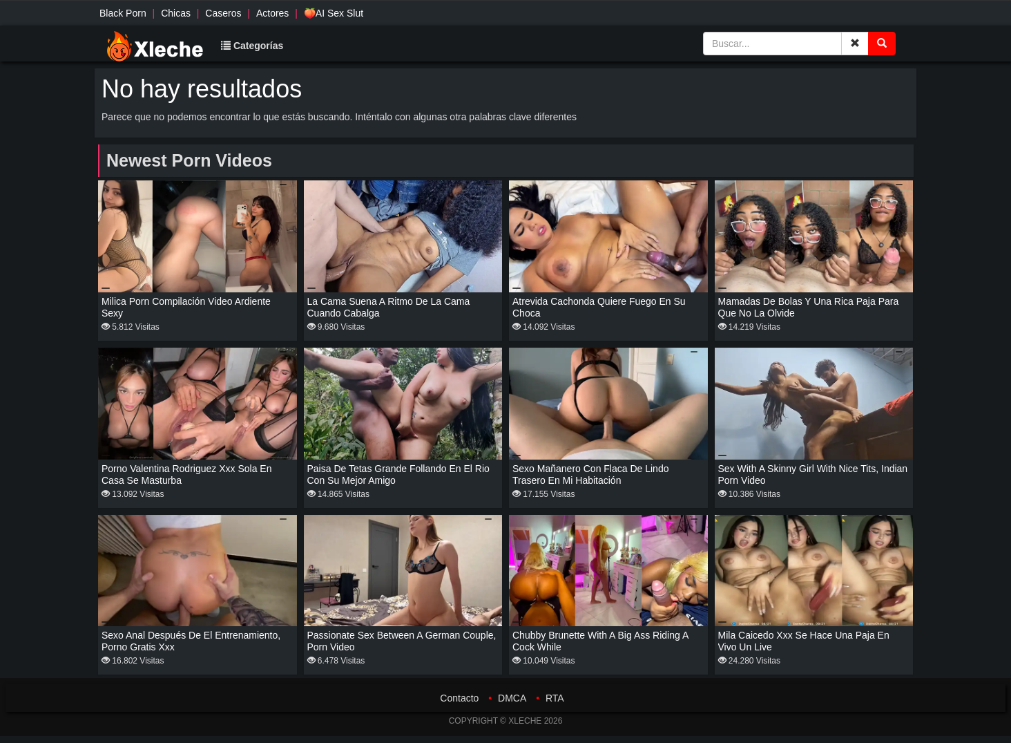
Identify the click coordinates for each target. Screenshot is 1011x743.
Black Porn (122, 13)
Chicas (176, 13)
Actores (272, 13)
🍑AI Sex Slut (333, 13)
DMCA (512, 698)
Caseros (223, 13)
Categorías (252, 45)
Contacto (459, 698)
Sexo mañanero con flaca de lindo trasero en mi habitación (590, 474)
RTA (555, 698)
